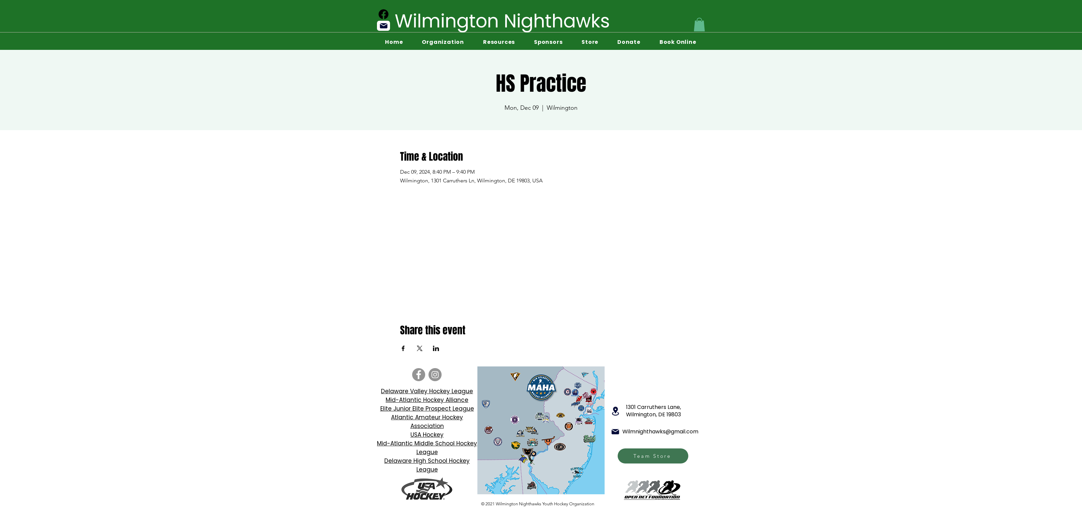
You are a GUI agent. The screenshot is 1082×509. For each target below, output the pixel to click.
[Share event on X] (419, 348)
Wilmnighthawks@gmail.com (660, 431)
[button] (699, 24)
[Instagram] (435, 374)
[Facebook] (383, 14)
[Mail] (383, 26)
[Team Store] (653, 455)
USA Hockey (427, 435)
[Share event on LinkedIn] (436, 348)
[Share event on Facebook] (403, 348)
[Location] (615, 411)
